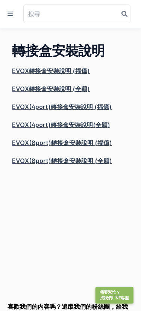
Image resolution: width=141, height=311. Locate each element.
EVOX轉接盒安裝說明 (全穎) (51, 89)
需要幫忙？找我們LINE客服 (114, 295)
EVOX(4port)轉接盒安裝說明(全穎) (61, 125)
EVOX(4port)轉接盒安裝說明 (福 (57, 107)
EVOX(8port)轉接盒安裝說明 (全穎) (62, 160)
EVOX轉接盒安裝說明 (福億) (51, 71)
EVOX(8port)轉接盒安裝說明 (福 (57, 143)
